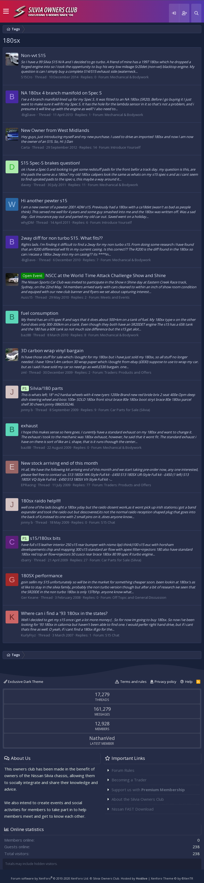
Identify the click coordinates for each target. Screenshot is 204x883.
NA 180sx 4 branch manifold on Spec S (61, 93)
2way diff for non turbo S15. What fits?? (62, 238)
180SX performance (41, 575)
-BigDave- (28, 114)
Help (189, 681)
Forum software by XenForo (50, 878)
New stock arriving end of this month (59, 463)
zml (24, 372)
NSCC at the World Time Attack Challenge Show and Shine (93, 275)
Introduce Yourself (126, 147)
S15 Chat (108, 522)
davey (26, 184)
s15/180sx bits (41, 538)
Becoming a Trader (129, 779)
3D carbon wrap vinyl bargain (52, 350)
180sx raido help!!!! (41, 501)
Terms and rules (133, 681)
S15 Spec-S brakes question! (50, 163)
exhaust (29, 426)
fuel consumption (39, 313)
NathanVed (102, 738)
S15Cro (26, 77)
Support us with (148, 789)
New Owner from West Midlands (55, 130)
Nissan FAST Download (133, 809)
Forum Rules (123, 770)
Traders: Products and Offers (127, 372)
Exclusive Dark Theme (23, 681)
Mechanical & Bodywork (129, 77)
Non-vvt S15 (33, 55)
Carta (25, 147)
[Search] (196, 13)
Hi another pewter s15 (44, 200)
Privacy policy (165, 681)
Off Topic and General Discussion (139, 597)
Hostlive (141, 878)
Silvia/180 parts (42, 388)
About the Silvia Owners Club (138, 799)
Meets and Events (115, 297)
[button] (6, 11)
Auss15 (27, 297)
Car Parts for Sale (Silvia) (130, 409)
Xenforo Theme (172, 878)
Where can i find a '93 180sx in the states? (64, 613)
